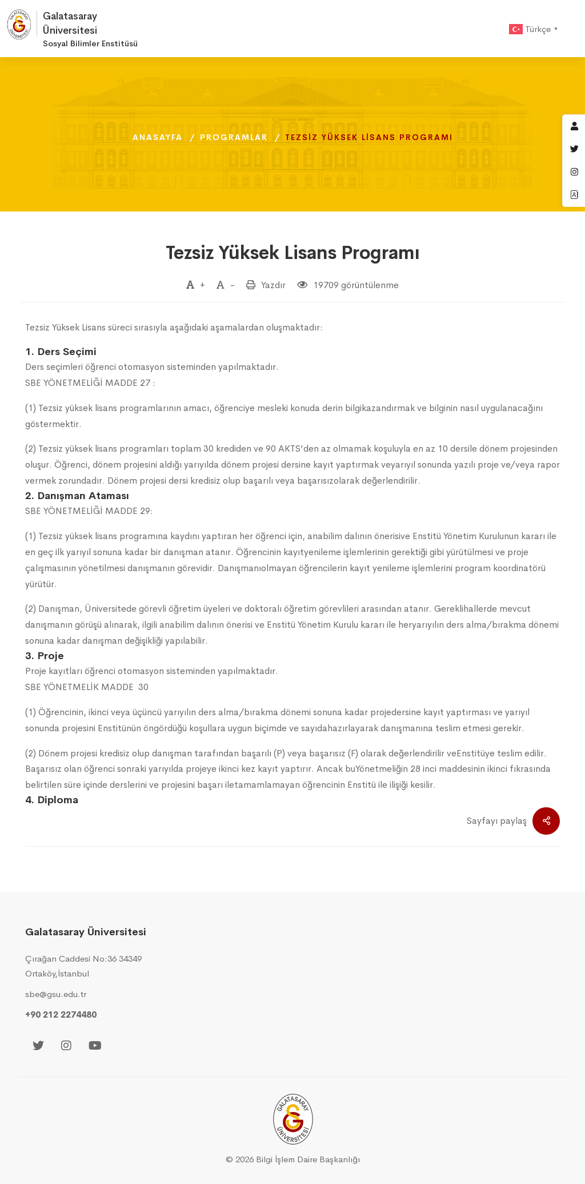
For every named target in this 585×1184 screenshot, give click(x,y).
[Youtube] (95, 1046)
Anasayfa (158, 137)
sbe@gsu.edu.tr (55, 993)
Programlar (234, 137)
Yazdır (273, 285)
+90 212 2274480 (61, 1014)
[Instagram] (66, 1046)
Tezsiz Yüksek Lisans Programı (293, 253)
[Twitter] (38, 1046)
